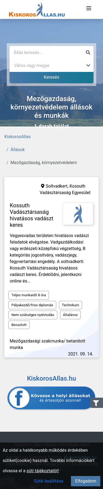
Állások (18, 149)
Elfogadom (85, 481)
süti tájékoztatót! (43, 470)
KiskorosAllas (17, 136)
